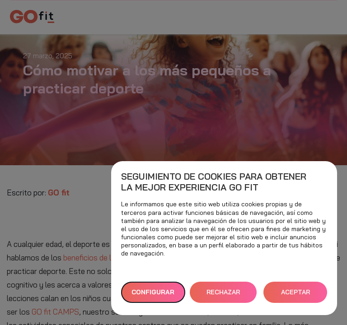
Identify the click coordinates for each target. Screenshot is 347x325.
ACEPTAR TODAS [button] (295, 295)
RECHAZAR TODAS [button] (223, 295)
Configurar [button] (152, 292)
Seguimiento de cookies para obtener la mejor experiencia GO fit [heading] (213, 182)
